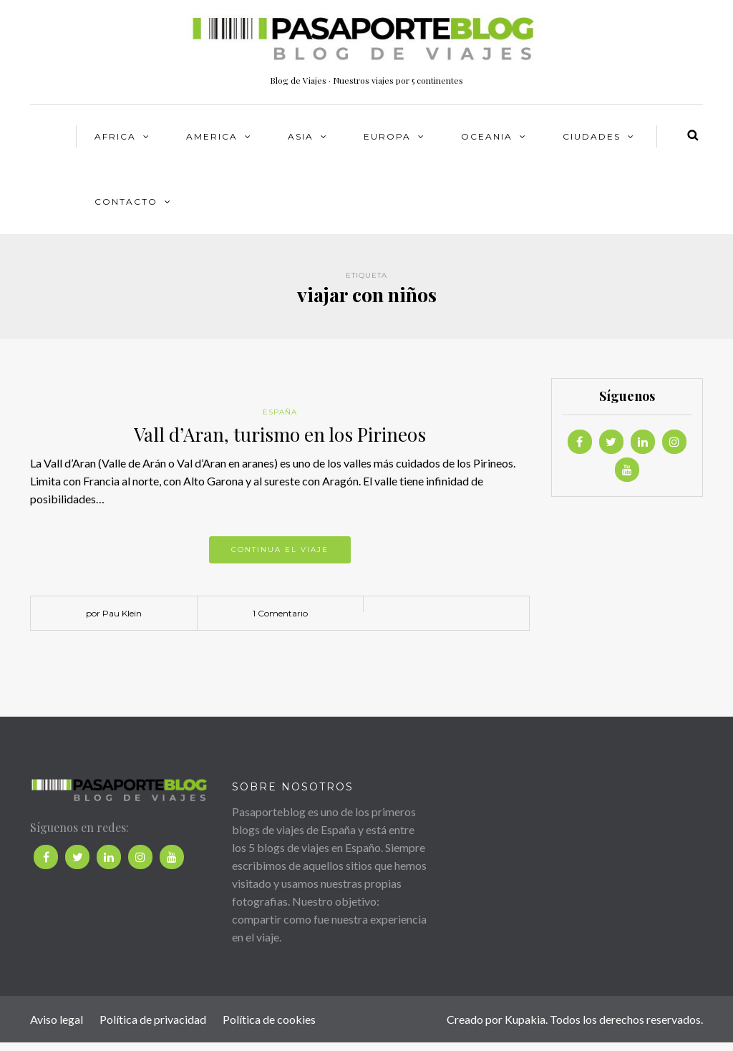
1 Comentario (280, 613)
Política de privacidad (152, 1019)
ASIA (301, 136)
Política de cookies (269, 1019)
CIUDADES (592, 136)
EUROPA (387, 136)
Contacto (125, 201)
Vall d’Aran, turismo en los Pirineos (280, 434)
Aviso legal (56, 1019)
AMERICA (212, 136)
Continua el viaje (280, 549)
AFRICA (115, 136)
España (280, 412)
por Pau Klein (114, 613)
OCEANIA (487, 136)
